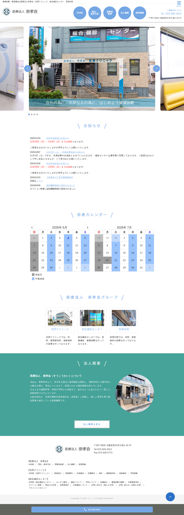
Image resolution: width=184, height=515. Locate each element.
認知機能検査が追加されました (60, 185)
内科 (100, 473)
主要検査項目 (133, 482)
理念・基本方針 (44, 464)
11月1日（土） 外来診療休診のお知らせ (65, 152)
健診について (76, 482)
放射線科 (122, 473)
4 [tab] (37, 114)
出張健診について (80, 485)
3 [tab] (34, 114)
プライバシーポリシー (38, 488)
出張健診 (80, 473)
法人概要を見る (92, 424)
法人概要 (71, 464)
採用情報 (82, 464)
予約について (91, 482)
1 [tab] (29, 114)
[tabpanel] (92, 69)
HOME (31, 464)
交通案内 (91, 473)
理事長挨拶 (59, 464)
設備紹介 (104, 482)
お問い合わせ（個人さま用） (103, 485)
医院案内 (69, 473)
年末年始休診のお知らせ (57, 138)
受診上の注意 (50, 485)
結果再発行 (64, 485)
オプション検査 (35, 485)
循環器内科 (110, 473)
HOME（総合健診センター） (40, 482)
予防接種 (134, 473)
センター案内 (61, 482)
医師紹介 (58, 473)
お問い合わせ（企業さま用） (130, 485)
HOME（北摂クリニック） (39, 473)
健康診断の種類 (117, 482)
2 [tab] (32, 114)
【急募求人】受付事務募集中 (59, 177)
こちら (40, 181)
